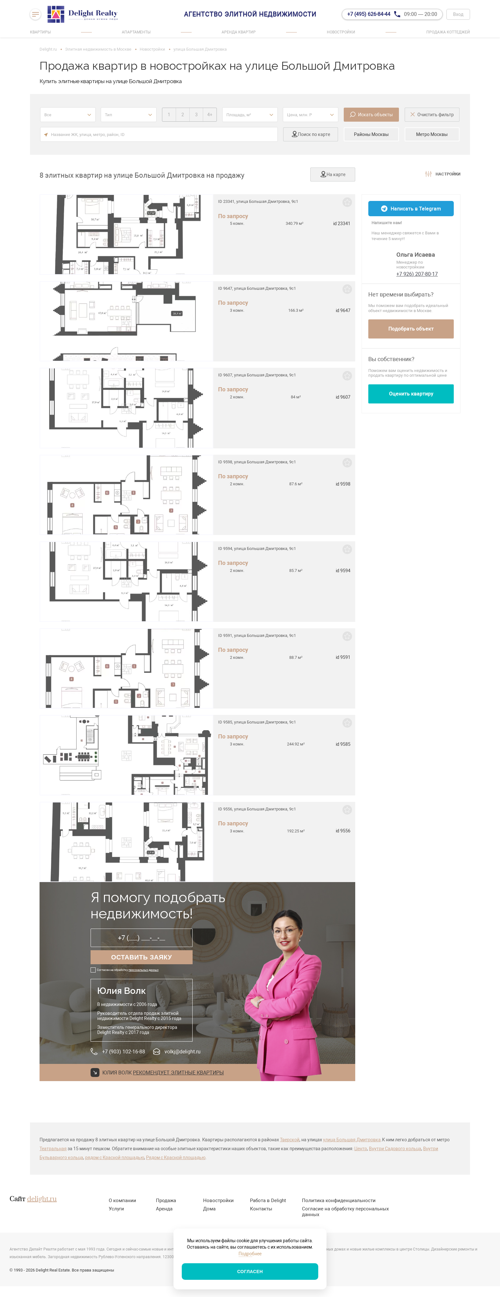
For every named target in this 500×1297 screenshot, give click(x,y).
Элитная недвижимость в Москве (98, 49)
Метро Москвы (432, 134)
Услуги (116, 1209)
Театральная (53, 1148)
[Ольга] (380, 260)
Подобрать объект (411, 329)
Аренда (164, 1209)
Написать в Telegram (416, 209)
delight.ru (42, 1199)
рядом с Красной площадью (114, 1157)
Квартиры (40, 32)
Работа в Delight (268, 1200)
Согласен (250, 1271)
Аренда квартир (239, 32)
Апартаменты (136, 32)
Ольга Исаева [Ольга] (415, 254)
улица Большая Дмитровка (352, 1139)
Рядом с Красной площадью (175, 1157)
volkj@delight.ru (183, 1052)
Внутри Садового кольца (395, 1148)
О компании (122, 1200)
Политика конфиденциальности (339, 1200)
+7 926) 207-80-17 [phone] (417, 274)
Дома (209, 1209)
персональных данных (143, 970)
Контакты (261, 1209)
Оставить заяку (141, 957)
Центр (360, 1148)
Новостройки (341, 32)
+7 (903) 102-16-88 (123, 1052)
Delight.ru (48, 49)
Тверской (289, 1139)
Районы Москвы (371, 134)
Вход (458, 14)
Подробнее (250, 1253)
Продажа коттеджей (448, 32)
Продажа (166, 1200)
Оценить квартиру (411, 394)
